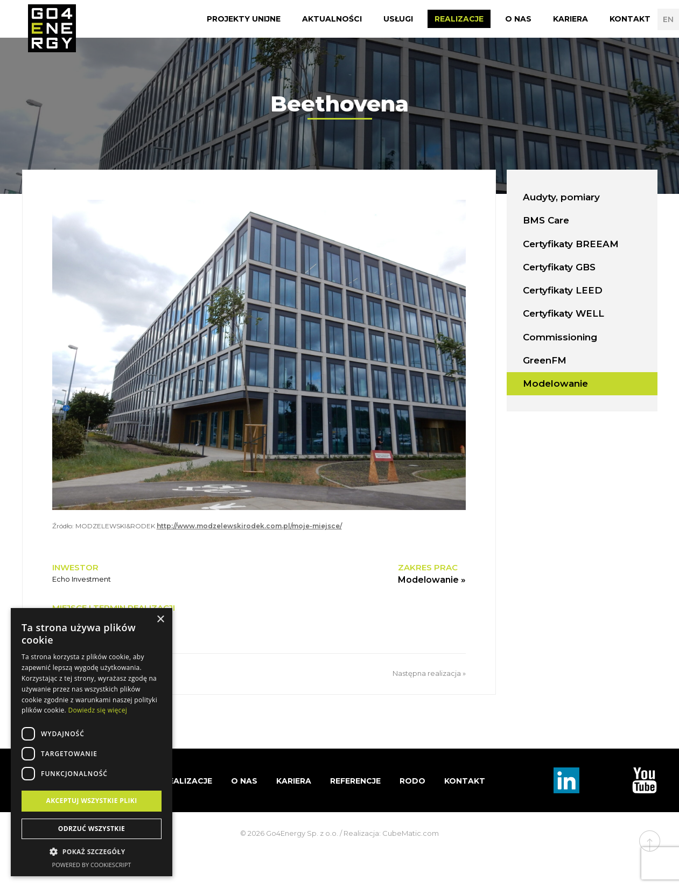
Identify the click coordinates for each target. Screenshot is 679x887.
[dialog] (91, 742)
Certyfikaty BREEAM (571, 244)
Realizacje (459, 19)
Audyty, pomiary (561, 197)
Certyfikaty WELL (563, 313)
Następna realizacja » (429, 673)
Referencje (355, 781)
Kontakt (630, 19)
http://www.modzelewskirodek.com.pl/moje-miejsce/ (249, 526)
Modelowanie (555, 383)
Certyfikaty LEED (563, 290)
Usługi (398, 19)
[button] (92, 852)
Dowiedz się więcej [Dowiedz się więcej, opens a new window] (97, 710)
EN (668, 19)
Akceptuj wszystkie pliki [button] (91, 800)
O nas (518, 19)
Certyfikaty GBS (559, 267)
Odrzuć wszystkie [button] (91, 828)
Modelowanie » (432, 580)
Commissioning (560, 337)
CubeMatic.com (410, 833)
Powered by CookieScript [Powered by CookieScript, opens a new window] (91, 865)
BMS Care (546, 220)
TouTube (644, 780)
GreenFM (544, 360)
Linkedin (566, 780)
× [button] (160, 620)
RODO (412, 781)
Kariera (570, 19)
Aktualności (332, 19)
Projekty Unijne (244, 19)
